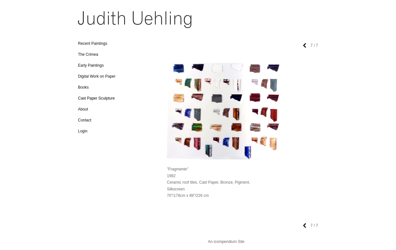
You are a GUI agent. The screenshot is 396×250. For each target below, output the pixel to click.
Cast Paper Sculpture (96, 98)
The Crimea (88, 54)
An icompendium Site (226, 241)
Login (82, 131)
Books (83, 87)
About (83, 109)
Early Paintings (91, 65)
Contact (84, 120)
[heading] (94, 21)
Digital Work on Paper (97, 76)
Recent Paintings (92, 43)
